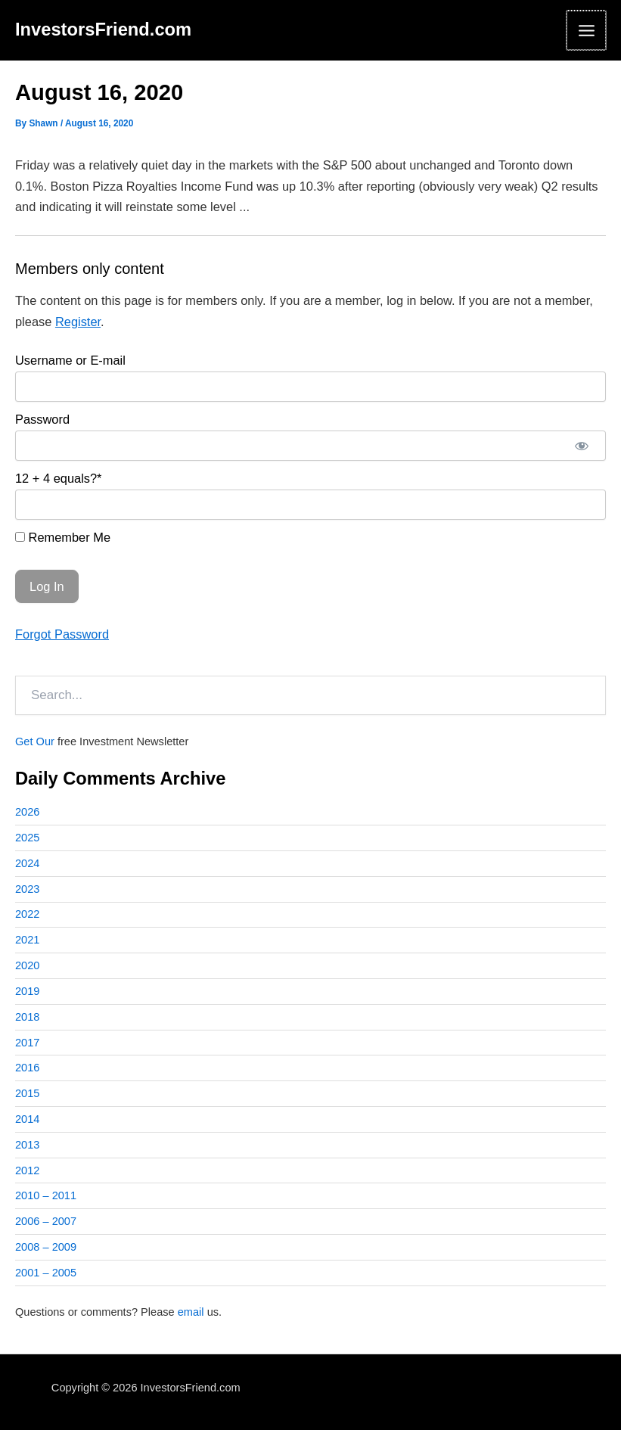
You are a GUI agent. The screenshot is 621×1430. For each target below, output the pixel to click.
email (191, 1312)
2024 (27, 863)
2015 (27, 1093)
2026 (27, 812)
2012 (27, 1170)
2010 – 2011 (45, 1195)
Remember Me (62, 537)
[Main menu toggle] (586, 30)
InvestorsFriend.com (103, 29)
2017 (27, 1043)
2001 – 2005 (45, 1273)
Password (42, 419)
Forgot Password (62, 634)
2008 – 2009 (45, 1247)
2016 (27, 1068)
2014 (27, 1119)
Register (78, 321)
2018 (27, 1017)
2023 (27, 889)
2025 (27, 838)
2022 (27, 914)
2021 (27, 940)
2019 (27, 991)
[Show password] (581, 446)
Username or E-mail (70, 360)
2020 (27, 965)
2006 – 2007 (45, 1221)
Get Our (34, 741)
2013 (27, 1145)
